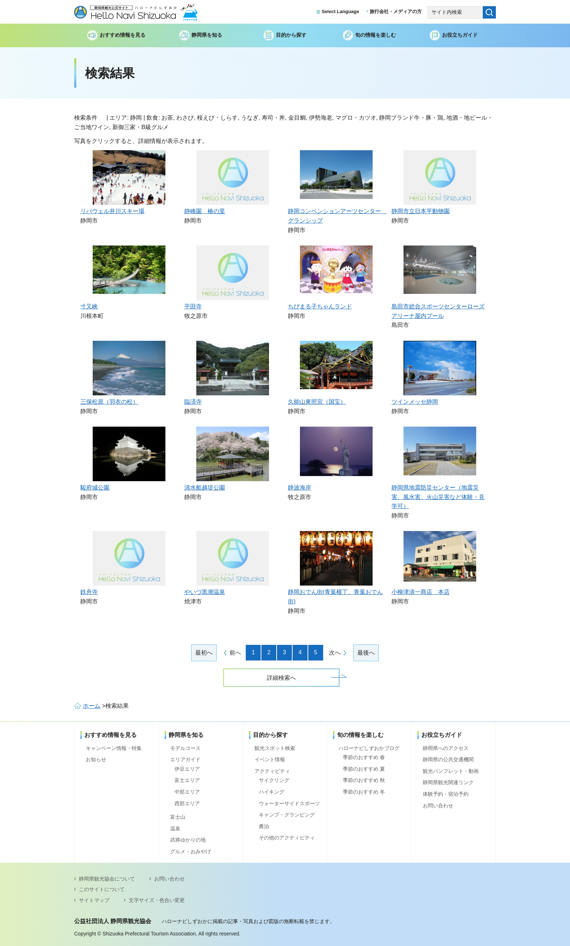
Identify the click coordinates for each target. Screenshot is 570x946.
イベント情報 (269, 759)
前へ (235, 653)
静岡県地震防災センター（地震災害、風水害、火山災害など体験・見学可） (438, 496)
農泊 (264, 826)
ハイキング (271, 792)
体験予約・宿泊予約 (446, 794)
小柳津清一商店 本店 (421, 592)
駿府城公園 (94, 487)
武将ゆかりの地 (188, 840)
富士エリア (187, 780)
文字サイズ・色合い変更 (157, 900)
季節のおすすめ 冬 (364, 792)
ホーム (91, 706)
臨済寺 (193, 402)
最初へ (204, 653)
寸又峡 (89, 306)
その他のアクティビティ (287, 838)
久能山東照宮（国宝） (317, 402)
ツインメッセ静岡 (415, 402)
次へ (335, 653)
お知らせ (96, 759)
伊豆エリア (187, 769)
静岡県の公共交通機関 (448, 759)
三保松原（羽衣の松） (109, 402)
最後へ (366, 653)
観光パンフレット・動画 (451, 771)
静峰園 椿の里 (204, 211)
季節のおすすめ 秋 (364, 780)
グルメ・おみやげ (190, 851)
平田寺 (193, 306)
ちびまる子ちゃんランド (320, 306)
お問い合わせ (438, 806)
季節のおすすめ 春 (364, 757)
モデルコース (185, 748)
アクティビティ (272, 771)
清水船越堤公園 (204, 487)
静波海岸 (299, 487)
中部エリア (187, 792)
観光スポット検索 (274, 748)
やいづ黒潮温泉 (204, 592)
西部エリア (187, 803)
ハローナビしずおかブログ (369, 748)
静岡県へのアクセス (446, 748)
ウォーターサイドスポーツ (289, 803)
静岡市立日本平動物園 (421, 211)
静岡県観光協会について (107, 879)
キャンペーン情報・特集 (114, 748)
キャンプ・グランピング (287, 815)
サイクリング (274, 780)
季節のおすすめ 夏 (364, 769)
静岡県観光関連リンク (448, 782)
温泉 (175, 828)
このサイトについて (102, 889)
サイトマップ (94, 900)
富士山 (177, 817)
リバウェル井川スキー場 (112, 211)
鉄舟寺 (89, 592)
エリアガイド (185, 759)
